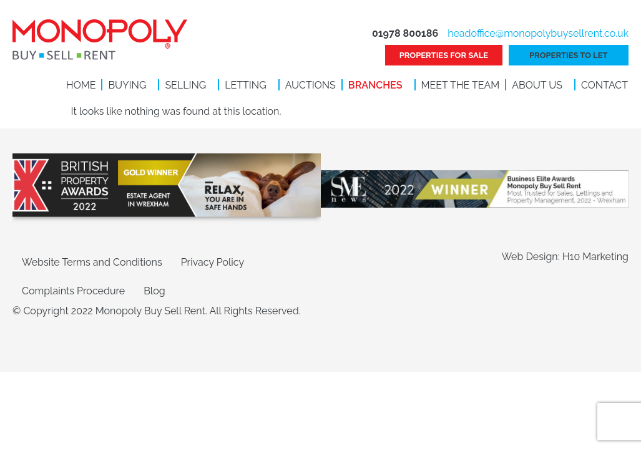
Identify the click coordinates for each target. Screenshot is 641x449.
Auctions (310, 85)
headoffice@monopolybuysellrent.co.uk (538, 33)
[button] (130, 85)
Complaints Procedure (73, 291)
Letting (245, 85)
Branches (375, 85)
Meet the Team (460, 85)
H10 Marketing (595, 257)
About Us (537, 85)
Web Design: (531, 257)
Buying (127, 85)
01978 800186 (405, 33)
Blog (154, 291)
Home (81, 85)
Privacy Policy (213, 262)
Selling (185, 85)
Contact (604, 85)
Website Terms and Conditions (92, 262)
